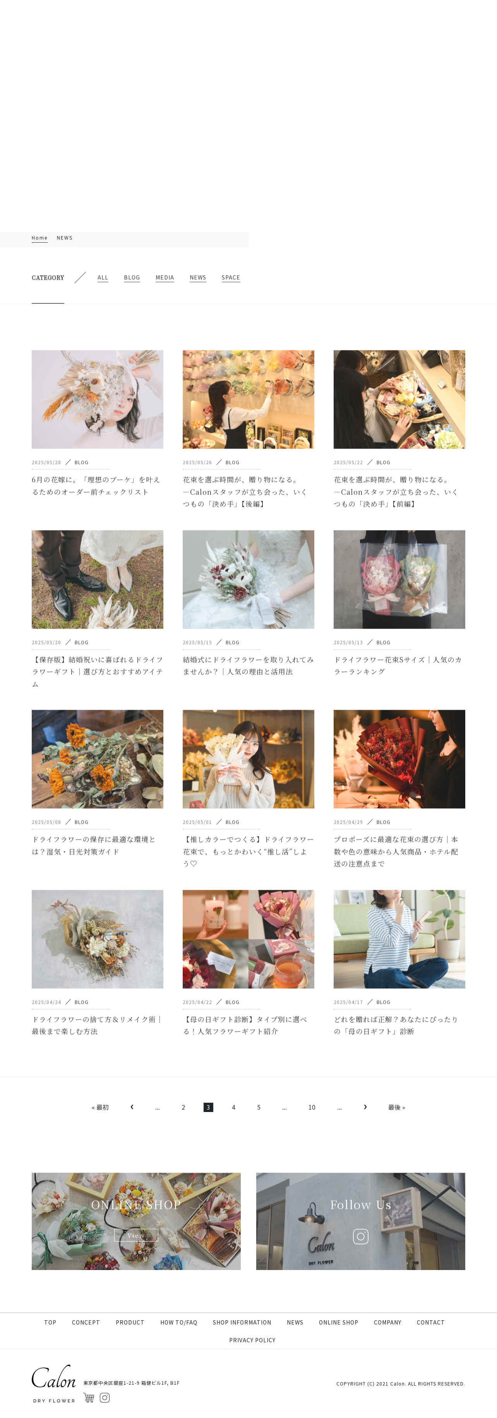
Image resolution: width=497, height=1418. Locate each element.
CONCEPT (86, 1322)
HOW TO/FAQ (178, 1322)
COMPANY (387, 1322)
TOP (50, 1322)
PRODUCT (130, 1322)
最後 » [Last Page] (396, 1107)
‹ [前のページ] (132, 1106)
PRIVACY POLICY (252, 1340)
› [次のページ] (365, 1106)
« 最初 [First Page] (100, 1107)
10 (311, 1107)
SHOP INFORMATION (242, 1322)
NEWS (295, 1322)
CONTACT (431, 1322)
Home (40, 237)
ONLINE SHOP (338, 1322)
